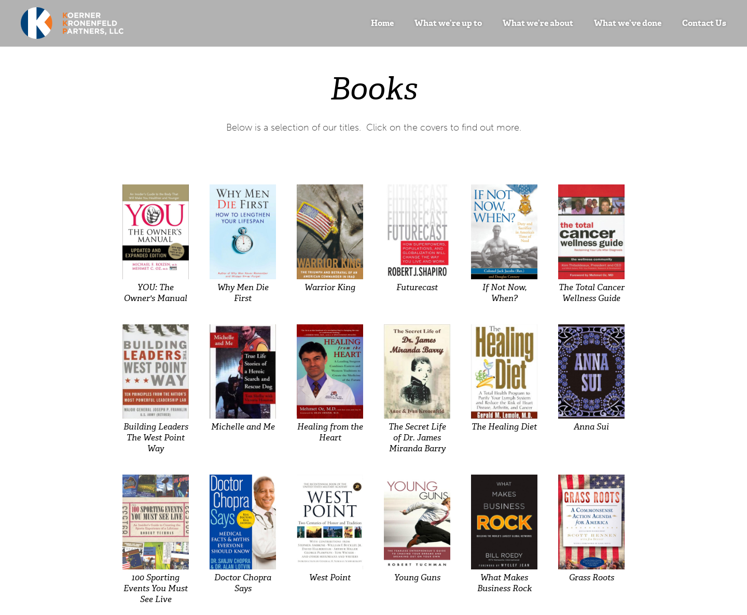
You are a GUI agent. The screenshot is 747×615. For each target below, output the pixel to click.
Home (382, 23)
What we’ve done (627, 23)
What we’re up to (448, 23)
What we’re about (538, 23)
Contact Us (704, 23)
